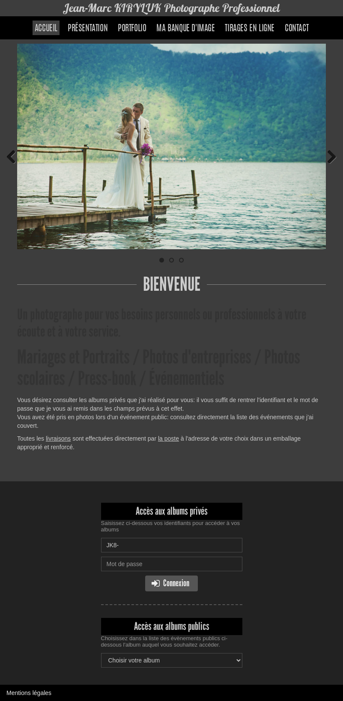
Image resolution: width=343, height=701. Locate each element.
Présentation (87, 28)
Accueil (46, 28)
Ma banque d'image (185, 28)
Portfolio (132, 28)
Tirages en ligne (249, 28)
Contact (296, 28)
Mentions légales (28, 692)
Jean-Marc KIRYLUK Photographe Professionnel (172, 8)
